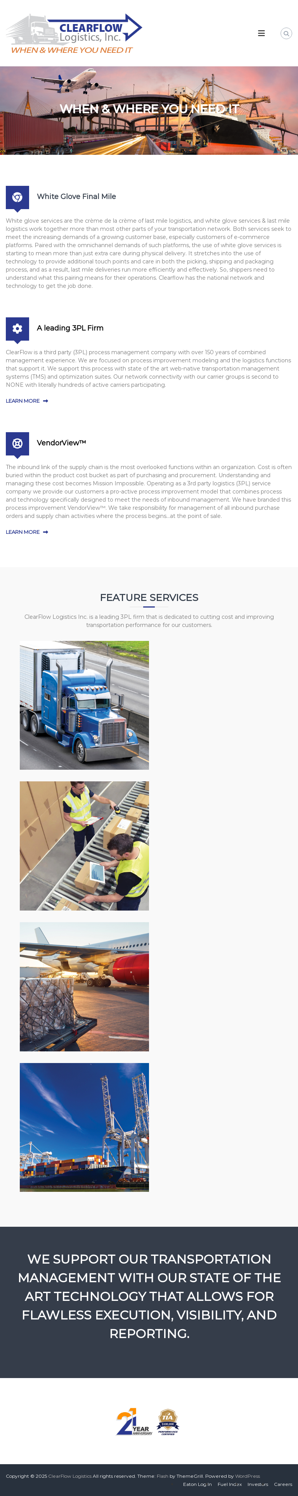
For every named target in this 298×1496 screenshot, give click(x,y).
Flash (162, 1476)
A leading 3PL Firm (70, 328)
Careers (283, 1484)
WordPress (247, 1476)
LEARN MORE (23, 401)
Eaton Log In (197, 1484)
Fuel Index (230, 1484)
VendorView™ (61, 443)
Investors (258, 1484)
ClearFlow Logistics (70, 1476)
